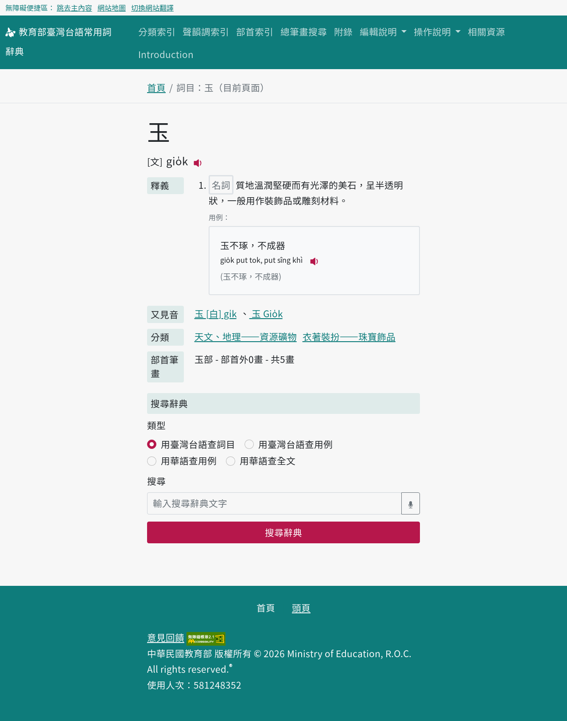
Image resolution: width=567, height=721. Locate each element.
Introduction (166, 54)
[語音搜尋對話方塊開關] (410, 503)
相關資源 (486, 31)
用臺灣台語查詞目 (198, 444)
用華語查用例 (189, 460)
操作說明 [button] (433, 31)
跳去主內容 (74, 7)
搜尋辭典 (283, 532)
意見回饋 (165, 637)
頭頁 (301, 607)
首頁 (156, 87)
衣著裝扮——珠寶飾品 (349, 336)
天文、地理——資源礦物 (245, 336)
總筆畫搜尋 (303, 31)
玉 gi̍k (215, 313)
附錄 (343, 31)
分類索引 (156, 31)
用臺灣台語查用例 (295, 444)
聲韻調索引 (206, 31)
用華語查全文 (267, 460)
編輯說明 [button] (379, 31)
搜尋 (156, 480)
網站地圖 (111, 7)
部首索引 (254, 31)
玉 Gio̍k (266, 313)
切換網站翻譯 (152, 7)
